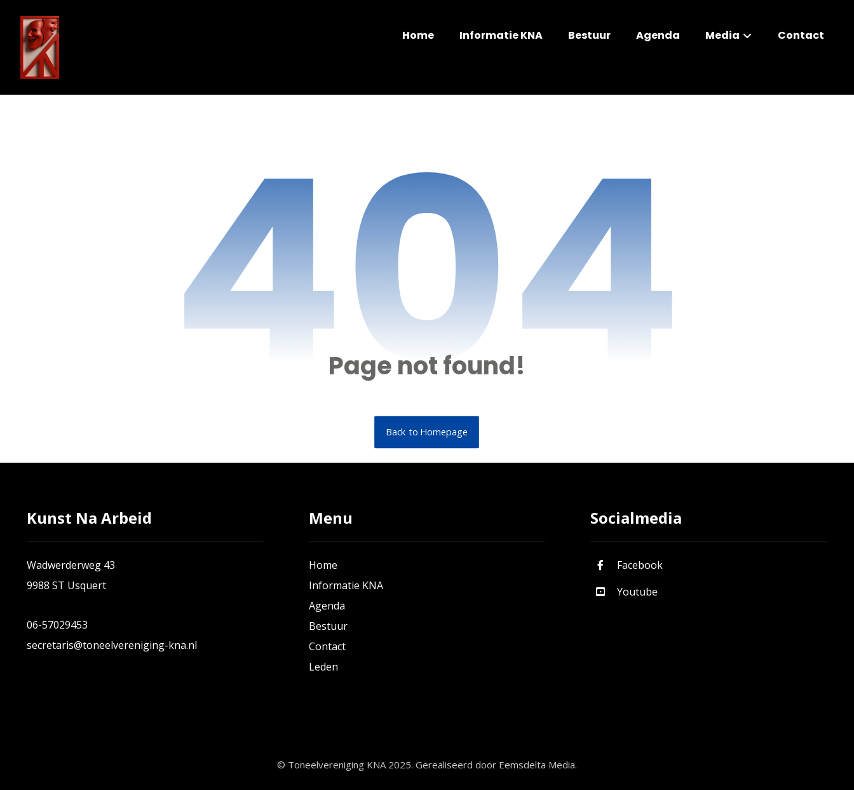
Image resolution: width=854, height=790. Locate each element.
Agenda (327, 606)
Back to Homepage (427, 432)
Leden (323, 667)
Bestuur (328, 626)
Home (323, 565)
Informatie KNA (346, 585)
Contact (327, 646)
